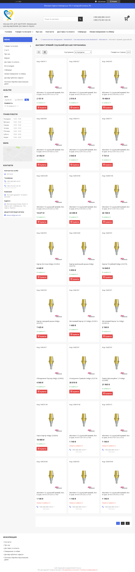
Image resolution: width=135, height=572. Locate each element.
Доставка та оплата (65, 32)
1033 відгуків (102, 1)
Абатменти (103, 40)
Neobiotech (68, 40)
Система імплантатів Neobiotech (86, 40)
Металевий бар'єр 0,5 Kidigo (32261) (83, 321)
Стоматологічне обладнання (51, 40)
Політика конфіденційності (89, 570)
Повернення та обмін (12, 551)
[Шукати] (80, 19)
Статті (6, 50)
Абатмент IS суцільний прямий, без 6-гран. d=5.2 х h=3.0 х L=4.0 (83, 208)
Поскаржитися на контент (70, 570)
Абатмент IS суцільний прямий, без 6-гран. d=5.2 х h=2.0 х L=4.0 (50, 208)
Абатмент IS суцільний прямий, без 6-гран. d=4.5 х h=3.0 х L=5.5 (115, 93)
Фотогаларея (9, 66)
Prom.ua (78, 568)
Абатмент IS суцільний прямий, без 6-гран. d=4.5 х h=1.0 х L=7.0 (50, 93)
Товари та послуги (23, 32)
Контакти (50, 32)
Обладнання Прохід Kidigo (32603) (50, 378)
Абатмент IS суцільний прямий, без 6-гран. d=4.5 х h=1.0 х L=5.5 (115, 436)
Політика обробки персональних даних (16, 83)
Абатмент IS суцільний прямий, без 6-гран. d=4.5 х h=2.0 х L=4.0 (50, 493)
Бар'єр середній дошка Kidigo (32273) (48, 322)
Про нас (39, 32)
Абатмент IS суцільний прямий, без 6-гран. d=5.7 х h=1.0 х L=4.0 (115, 208)
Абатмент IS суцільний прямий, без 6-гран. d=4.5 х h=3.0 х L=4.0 (115, 493)
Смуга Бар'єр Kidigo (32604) (47, 435)
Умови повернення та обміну (102, 32)
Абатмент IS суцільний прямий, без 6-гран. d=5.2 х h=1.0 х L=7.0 (115, 151)
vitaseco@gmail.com (13, 215)
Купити (43, 108)
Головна (8, 32)
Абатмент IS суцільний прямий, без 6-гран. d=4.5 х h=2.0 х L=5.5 (83, 493)
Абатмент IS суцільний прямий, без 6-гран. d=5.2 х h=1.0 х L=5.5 (83, 151)
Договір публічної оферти (13, 78)
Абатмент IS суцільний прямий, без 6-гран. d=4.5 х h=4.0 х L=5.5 (50, 151)
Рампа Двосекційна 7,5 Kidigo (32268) (113, 379)
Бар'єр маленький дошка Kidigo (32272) (81, 265)
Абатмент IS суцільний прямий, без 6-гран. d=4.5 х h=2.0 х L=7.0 (83, 93)
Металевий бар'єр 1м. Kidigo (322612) (113, 322)
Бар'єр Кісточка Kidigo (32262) (48, 264)
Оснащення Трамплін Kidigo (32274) (83, 378)
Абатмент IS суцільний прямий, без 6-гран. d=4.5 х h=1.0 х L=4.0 (83, 436)
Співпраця (82, 32)
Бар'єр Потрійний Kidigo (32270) (114, 264)
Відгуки (7, 58)
